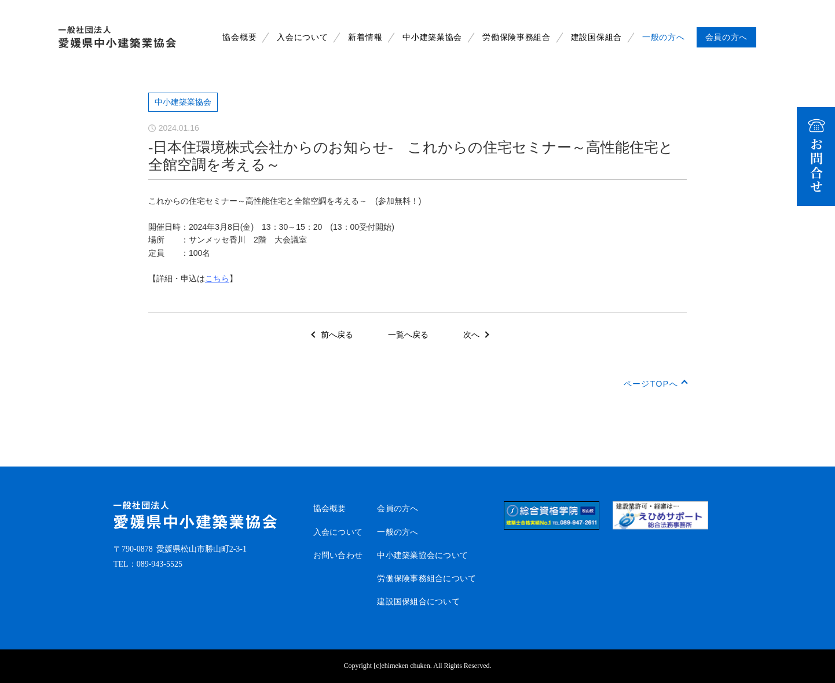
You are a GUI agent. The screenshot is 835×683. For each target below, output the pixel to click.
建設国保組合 (596, 37)
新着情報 (365, 37)
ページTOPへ (651, 383)
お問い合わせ (338, 555)
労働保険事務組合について (426, 578)
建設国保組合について (418, 601)
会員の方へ (397, 508)
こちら (217, 278)
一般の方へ (663, 37)
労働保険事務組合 (516, 37)
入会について (302, 37)
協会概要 (239, 37)
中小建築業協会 (432, 37)
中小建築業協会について (422, 555)
